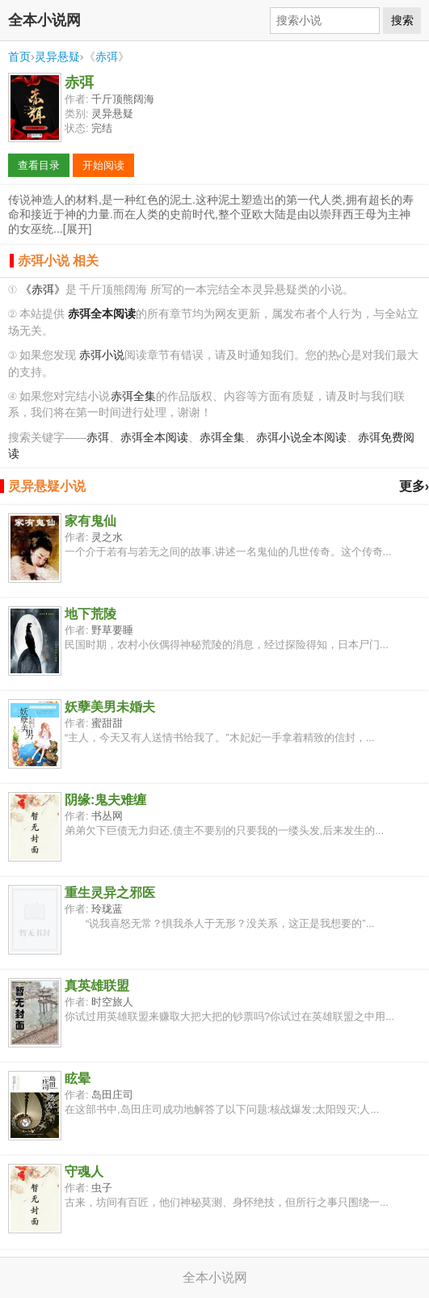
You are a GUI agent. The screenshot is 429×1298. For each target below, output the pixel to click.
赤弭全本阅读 (154, 438)
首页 (19, 56)
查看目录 (39, 165)
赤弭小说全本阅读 (301, 438)
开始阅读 (103, 165)
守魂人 (84, 1171)
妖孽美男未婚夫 (110, 707)
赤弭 (106, 56)
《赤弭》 (42, 290)
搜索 (402, 20)
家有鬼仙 (90, 521)
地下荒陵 (90, 614)
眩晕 (77, 1078)
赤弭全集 (133, 396)
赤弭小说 (101, 355)
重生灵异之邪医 (110, 893)
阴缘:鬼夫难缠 (105, 800)
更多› (414, 486)
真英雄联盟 (97, 985)
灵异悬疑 (57, 56)
